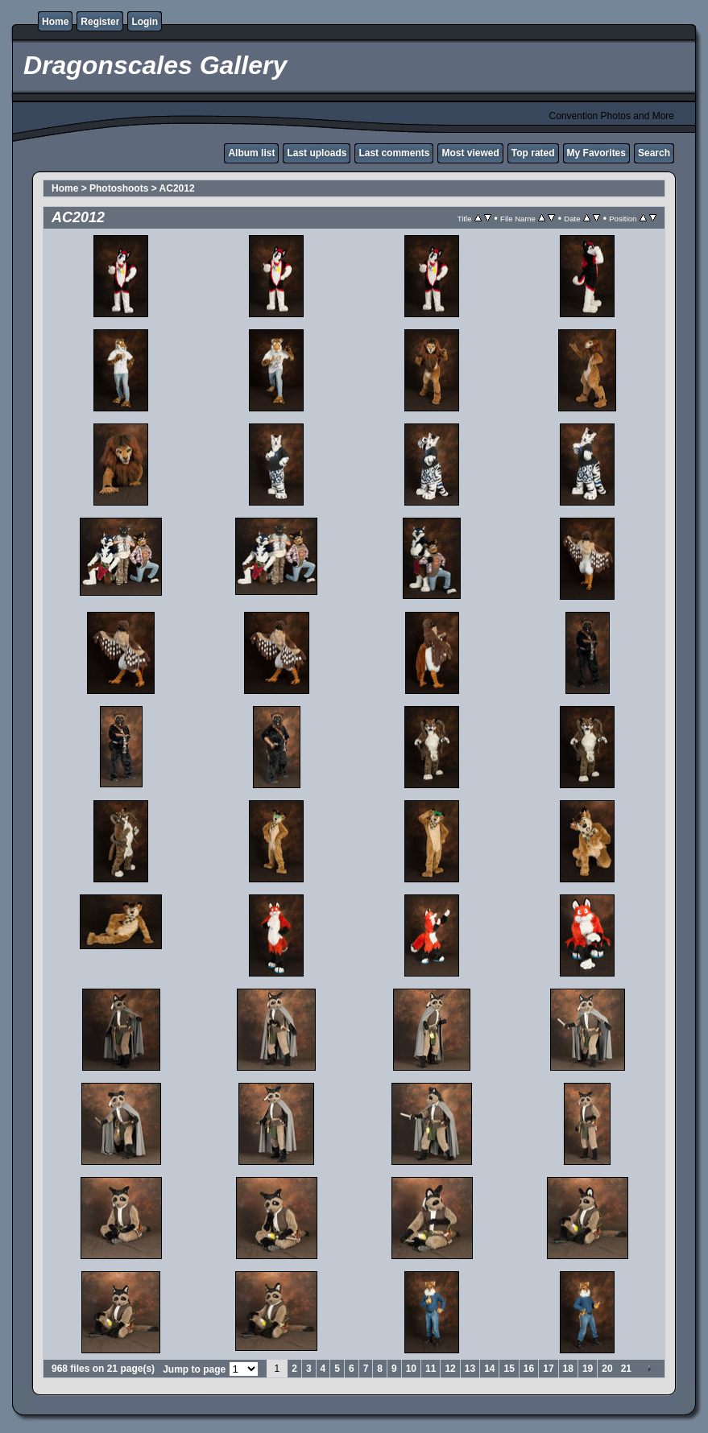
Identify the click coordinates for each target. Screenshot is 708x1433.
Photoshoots (118, 188)
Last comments (393, 153)
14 (489, 1368)
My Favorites (596, 153)
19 (587, 1368)
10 (411, 1368)
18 (568, 1368)
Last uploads (316, 153)
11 (430, 1368)
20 (607, 1368)
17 (548, 1368)
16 (529, 1368)
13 (470, 1368)
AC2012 (177, 188)
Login (144, 21)
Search (654, 153)
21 (626, 1368)
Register (100, 21)
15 (508, 1368)
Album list (251, 153)
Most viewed (470, 153)
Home (55, 21)
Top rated (533, 153)
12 (450, 1368)
